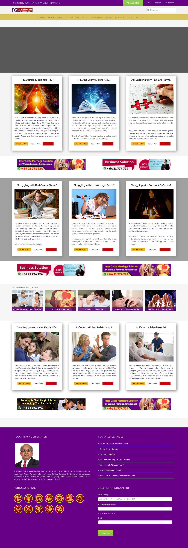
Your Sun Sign (104, 495)
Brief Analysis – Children (109, 449)
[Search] (148, 10)
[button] (147, 17)
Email (100, 518)
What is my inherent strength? (111, 470)
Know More (48, 144)
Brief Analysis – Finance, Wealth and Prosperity (117, 476)
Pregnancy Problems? (108, 454)
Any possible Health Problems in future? (114, 444)
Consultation (35, 144)
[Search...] (161, 10)
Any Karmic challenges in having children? (115, 460)
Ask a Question (21, 144)
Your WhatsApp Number (108, 504)
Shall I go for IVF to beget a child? (112, 465)
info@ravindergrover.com (50, 3)
